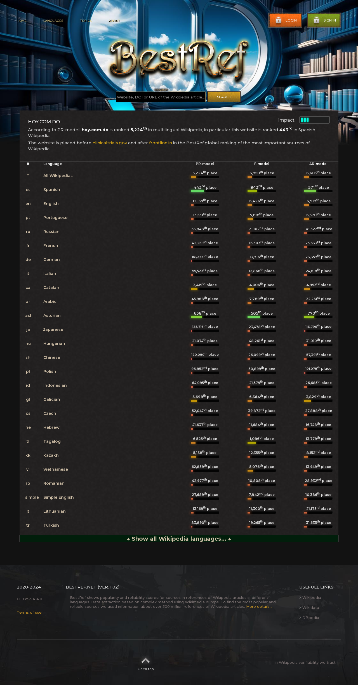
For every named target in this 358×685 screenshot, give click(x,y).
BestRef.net (81, 587)
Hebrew (51, 427)
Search (224, 97)
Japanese (53, 329)
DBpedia (309, 617)
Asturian (52, 315)
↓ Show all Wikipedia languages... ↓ (179, 538)
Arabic (49, 301)
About (114, 21)
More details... (259, 606)
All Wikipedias (58, 175)
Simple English (58, 497)
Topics (86, 21)
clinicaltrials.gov (110, 142)
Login (285, 20)
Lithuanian (54, 511)
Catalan (51, 287)
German (51, 259)
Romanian (54, 483)
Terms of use (29, 612)
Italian (49, 273)
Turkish (51, 525)
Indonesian (55, 385)
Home (22, 21)
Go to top (145, 662)
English (51, 203)
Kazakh (51, 455)
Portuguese (55, 217)
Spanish (51, 189)
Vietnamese (55, 469)
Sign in (324, 20)
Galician (51, 399)
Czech (49, 413)
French (50, 245)
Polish (49, 371)
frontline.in (160, 142)
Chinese (51, 357)
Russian (51, 231)
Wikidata (309, 607)
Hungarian (54, 343)
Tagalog (52, 441)
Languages (53, 21)
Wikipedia (310, 597)
